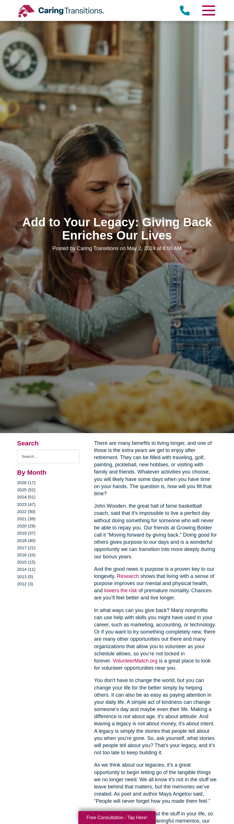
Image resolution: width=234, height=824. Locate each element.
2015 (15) (26, 562)
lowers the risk (120, 590)
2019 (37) (26, 533)
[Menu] (208, 10)
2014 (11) (26, 569)
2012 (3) (25, 583)
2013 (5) (25, 576)
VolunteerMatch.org (135, 661)
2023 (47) (26, 504)
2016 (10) (26, 554)
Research (128, 576)
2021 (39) (26, 518)
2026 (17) (26, 482)
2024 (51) (26, 496)
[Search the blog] (48, 456)
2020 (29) (26, 525)
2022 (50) (26, 511)
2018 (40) (26, 540)
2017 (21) (26, 547)
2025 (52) (26, 489)
